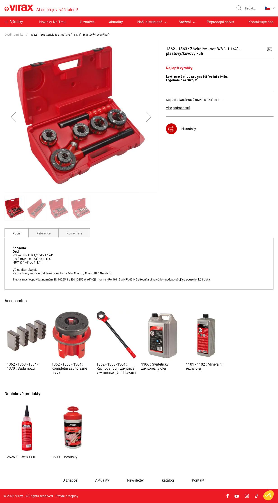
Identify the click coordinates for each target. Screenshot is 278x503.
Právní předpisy (66, 496)
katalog (168, 480)
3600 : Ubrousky (64, 457)
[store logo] (41, 8)
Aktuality (116, 22)
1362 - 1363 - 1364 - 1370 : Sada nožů (22, 366)
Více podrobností (178, 108)
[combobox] (251, 8)
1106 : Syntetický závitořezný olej (154, 366)
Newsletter (135, 480)
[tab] (17, 232)
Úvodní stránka (14, 34)
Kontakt (198, 480)
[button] (270, 8)
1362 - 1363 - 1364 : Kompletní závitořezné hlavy (69, 368)
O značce (87, 22)
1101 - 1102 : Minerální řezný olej (204, 366)
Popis (17, 233)
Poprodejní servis (220, 22)
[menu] (139, 21)
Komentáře (74, 233)
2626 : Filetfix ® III (21, 457)
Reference (44, 233)
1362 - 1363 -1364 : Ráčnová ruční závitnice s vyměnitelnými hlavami (116, 368)
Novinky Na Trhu (52, 22)
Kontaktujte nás (260, 22)
